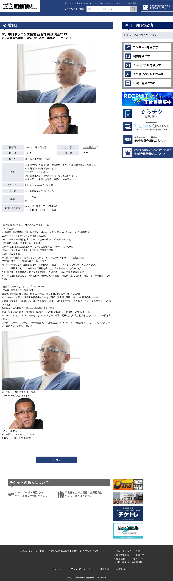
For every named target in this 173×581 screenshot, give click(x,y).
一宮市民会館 (89, 147)
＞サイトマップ (139, 558)
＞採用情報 (136, 562)
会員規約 (120, 569)
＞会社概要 (119, 558)
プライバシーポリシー (82, 569)
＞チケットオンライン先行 (127, 551)
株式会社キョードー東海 (32, 551)
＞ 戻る (56, 460)
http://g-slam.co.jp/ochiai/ (37, 185)
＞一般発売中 (137, 555)
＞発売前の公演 (121, 555)
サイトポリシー (56, 569)
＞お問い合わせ (121, 562)
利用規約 (104, 569)
